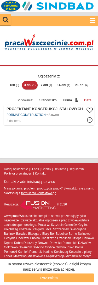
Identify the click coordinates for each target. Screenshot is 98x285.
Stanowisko (47, 100)
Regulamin (76, 169)
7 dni (46, 85)
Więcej (49, 115)
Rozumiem (49, 278)
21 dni (81, 85)
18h (14, 85)
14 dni (63, 85)
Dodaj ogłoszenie (16, 169)
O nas (35, 169)
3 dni (30, 85)
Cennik (46, 169)
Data (87, 100)
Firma (67, 100)
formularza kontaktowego (38, 193)
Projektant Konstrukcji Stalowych (45, 109)
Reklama (60, 169)
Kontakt (40, 173)
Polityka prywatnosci (18, 173)
